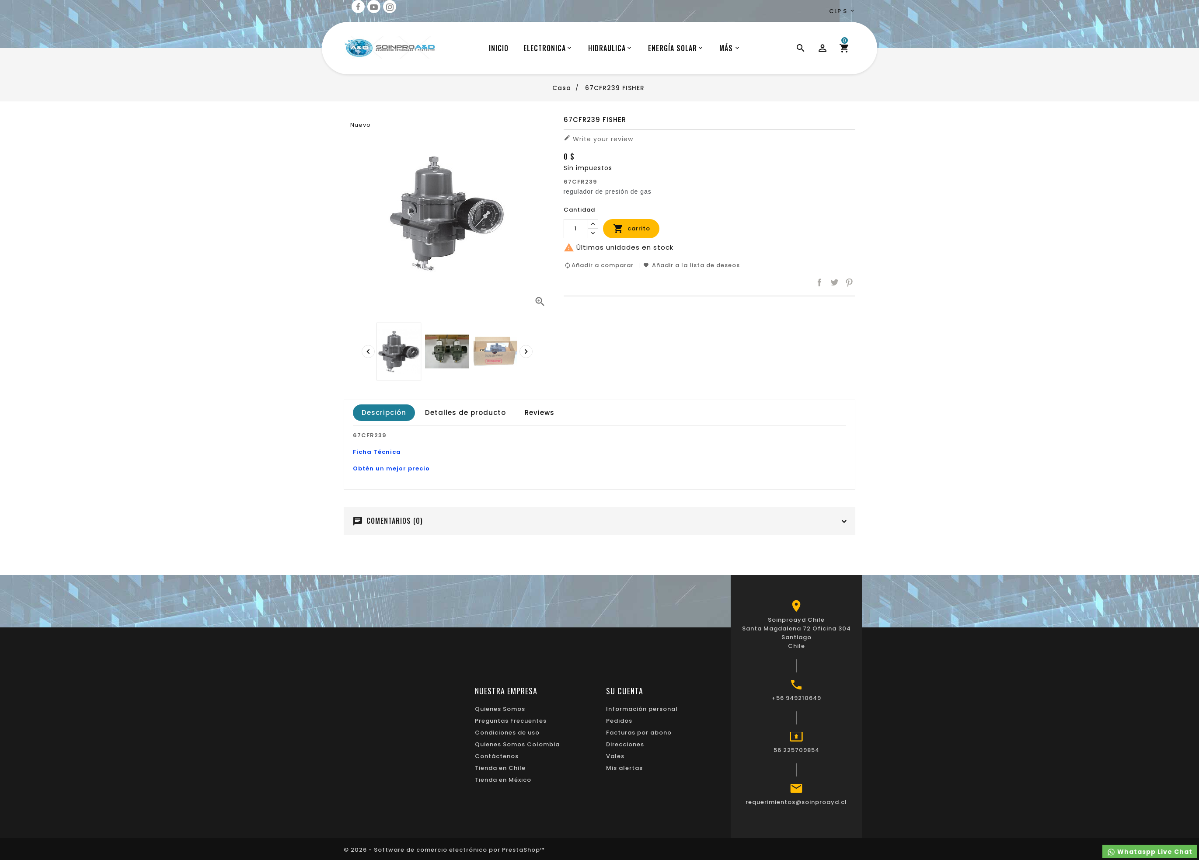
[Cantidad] (576, 228)
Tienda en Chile (500, 768)
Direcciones (625, 744)
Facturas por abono (639, 732)
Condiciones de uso (507, 732)
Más (726, 48)
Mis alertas (624, 768)
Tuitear (834, 282)
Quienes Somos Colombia (517, 744)
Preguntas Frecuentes (511, 721)
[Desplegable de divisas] (842, 11)
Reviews (539, 412)
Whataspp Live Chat (1149, 852)
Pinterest (849, 282)
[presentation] (368, 351)
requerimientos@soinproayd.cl (796, 802)
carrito (631, 228)
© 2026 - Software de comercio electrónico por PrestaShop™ (444, 850)
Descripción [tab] (384, 412)
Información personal (642, 709)
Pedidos (619, 721)
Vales (615, 756)
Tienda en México (503, 780)
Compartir (819, 282)
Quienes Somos (500, 709)
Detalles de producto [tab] (465, 412)
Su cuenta (624, 690)
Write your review (598, 138)
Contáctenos (497, 756)
